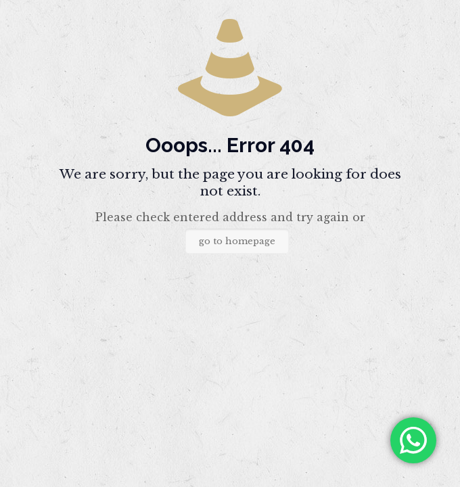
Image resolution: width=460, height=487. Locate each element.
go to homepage (237, 241)
